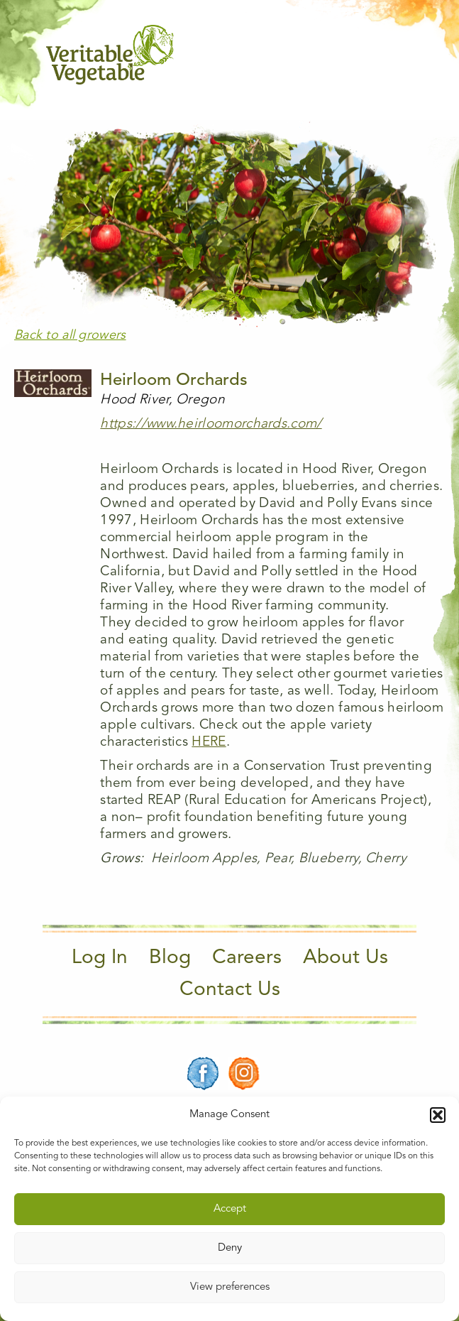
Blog (170, 958)
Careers (247, 958)
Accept (230, 1209)
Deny (230, 1248)
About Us (345, 958)
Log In (100, 958)
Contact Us (229, 990)
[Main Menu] (404, 55)
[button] (438, 1115)
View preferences (230, 1287)
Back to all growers (70, 335)
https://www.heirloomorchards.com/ (210, 424)
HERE (209, 742)
